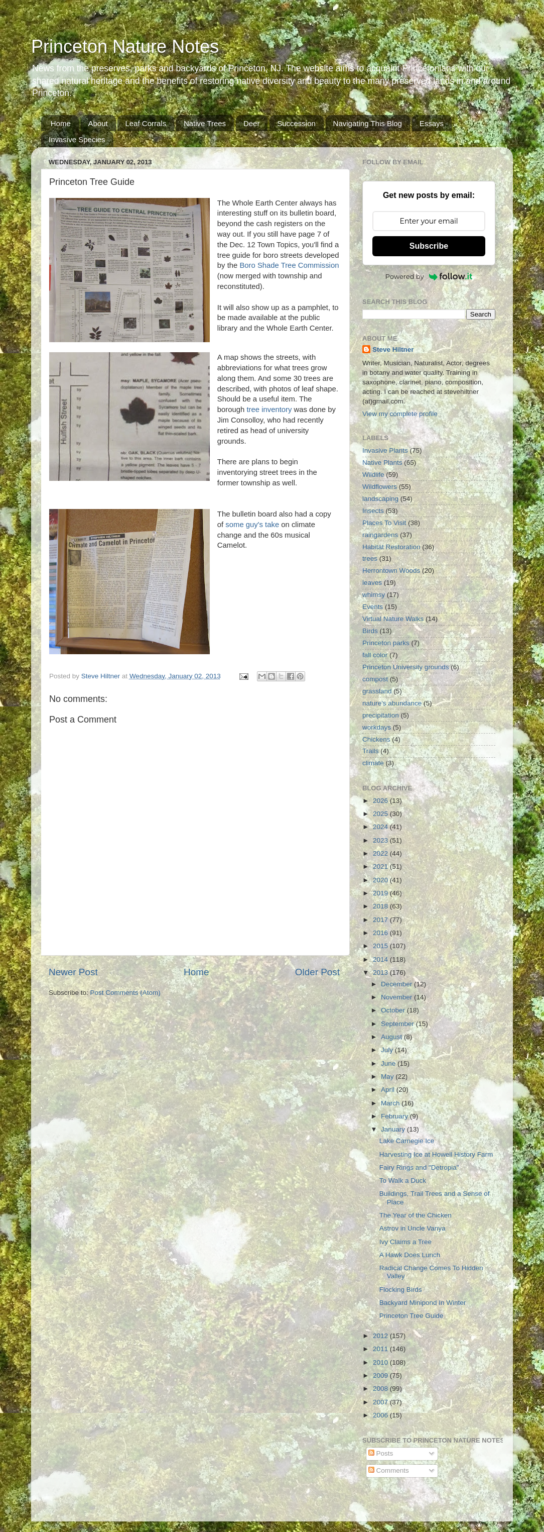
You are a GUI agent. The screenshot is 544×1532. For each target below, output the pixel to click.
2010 (381, 1362)
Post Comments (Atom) (125, 992)
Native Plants (382, 462)
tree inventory (269, 409)
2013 (381, 972)
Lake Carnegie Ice (407, 1141)
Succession (296, 123)
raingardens (380, 535)
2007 (381, 1402)
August (392, 1037)
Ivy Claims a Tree (405, 1242)
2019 (381, 893)
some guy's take (252, 525)
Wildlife (373, 474)
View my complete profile (400, 414)
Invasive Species (77, 139)
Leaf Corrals (145, 123)
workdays (376, 727)
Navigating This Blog (367, 123)
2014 (381, 959)
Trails (370, 751)
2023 (381, 840)
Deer (251, 123)
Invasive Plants (385, 450)
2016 (381, 933)
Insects (373, 511)
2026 (381, 800)
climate (373, 763)
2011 (381, 1349)
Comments (388, 1470)
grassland (377, 691)
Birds (370, 631)
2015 (381, 946)
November (397, 997)
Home (61, 123)
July (388, 1050)
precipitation (380, 715)
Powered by (429, 276)
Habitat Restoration (391, 547)
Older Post (317, 972)
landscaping (380, 498)
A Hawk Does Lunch (410, 1255)
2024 (381, 827)
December (397, 984)
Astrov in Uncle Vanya (412, 1228)
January (394, 1129)
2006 (381, 1415)
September (398, 1024)
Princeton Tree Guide (411, 1315)
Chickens (376, 739)
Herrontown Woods (391, 570)
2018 (381, 906)
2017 (381, 920)
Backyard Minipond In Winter (422, 1302)
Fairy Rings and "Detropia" (419, 1167)
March (391, 1103)
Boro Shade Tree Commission (289, 265)
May (388, 1076)
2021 (381, 866)
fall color (374, 655)
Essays (432, 123)
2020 (381, 880)
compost (375, 679)
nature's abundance (392, 703)
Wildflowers (379, 486)
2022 (381, 853)
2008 (381, 1388)
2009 (381, 1375)
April (388, 1089)
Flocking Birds (400, 1289)
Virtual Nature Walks (393, 619)
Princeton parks (386, 643)
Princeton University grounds (405, 667)
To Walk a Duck (402, 1180)
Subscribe (429, 246)
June (389, 1063)
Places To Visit (384, 523)
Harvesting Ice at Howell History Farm (436, 1154)
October (394, 1010)
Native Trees (205, 123)
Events (372, 606)
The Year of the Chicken (415, 1215)
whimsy (373, 594)
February (395, 1116)
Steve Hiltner (393, 349)
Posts (380, 1453)
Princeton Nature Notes (125, 46)
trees (369, 558)
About (98, 123)
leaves (372, 582)
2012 (381, 1336)
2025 (381, 814)
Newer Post (73, 972)
